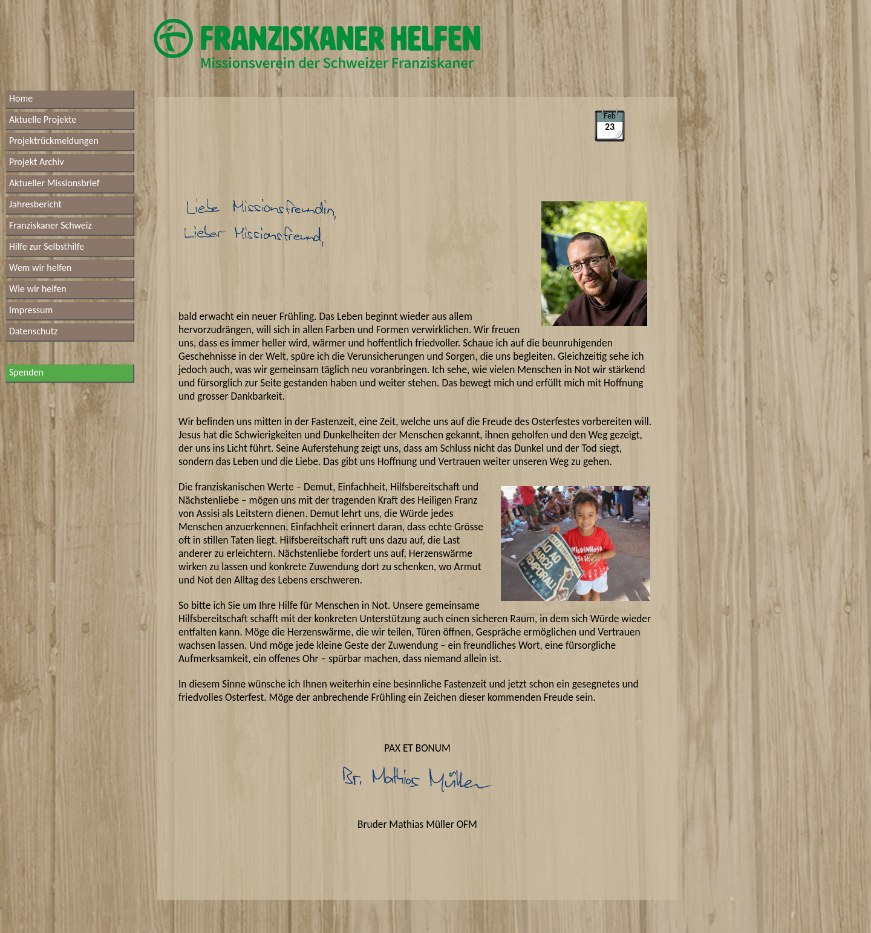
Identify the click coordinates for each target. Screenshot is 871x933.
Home (21, 98)
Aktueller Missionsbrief (54, 183)
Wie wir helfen (38, 288)
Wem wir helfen (40, 267)
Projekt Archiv (36, 161)
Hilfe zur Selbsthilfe (46, 246)
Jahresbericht (35, 204)
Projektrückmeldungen (54, 140)
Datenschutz (33, 331)
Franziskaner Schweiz (50, 225)
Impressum (31, 310)
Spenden (26, 372)
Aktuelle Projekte (42, 119)
